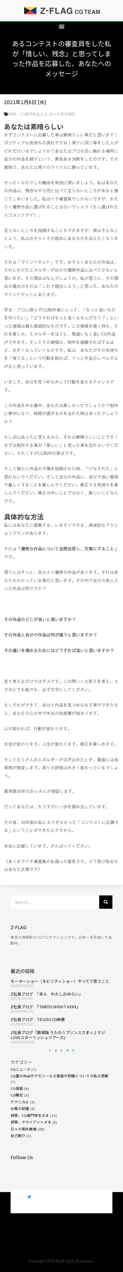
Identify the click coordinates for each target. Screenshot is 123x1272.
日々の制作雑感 (62, 114)
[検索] (105, 902)
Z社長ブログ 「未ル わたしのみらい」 (47, 994)
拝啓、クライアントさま (31, 1122)
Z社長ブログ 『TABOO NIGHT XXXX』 (45, 1006)
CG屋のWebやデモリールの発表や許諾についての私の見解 (59, 1075)
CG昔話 (17, 1088)
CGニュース (20, 1069)
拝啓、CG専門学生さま (28, 114)
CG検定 (17, 1095)
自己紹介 (18, 1135)
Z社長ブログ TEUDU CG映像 (38, 1019)
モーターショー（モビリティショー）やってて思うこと (60, 981)
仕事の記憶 (20, 1108)
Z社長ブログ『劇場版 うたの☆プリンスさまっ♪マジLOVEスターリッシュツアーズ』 (58, 1035)
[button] (61, 26)
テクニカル (20, 1101)
